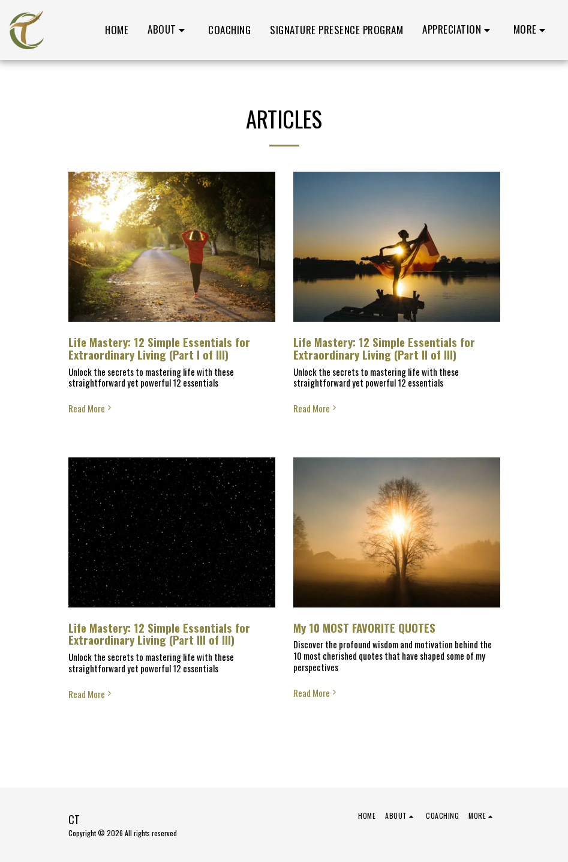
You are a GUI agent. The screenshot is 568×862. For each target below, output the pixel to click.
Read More (91, 408)
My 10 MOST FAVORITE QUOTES (364, 627)
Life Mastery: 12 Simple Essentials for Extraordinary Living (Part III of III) (159, 633)
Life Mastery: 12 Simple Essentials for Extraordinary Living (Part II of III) (384, 348)
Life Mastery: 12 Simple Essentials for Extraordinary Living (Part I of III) (159, 348)
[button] (168, 30)
